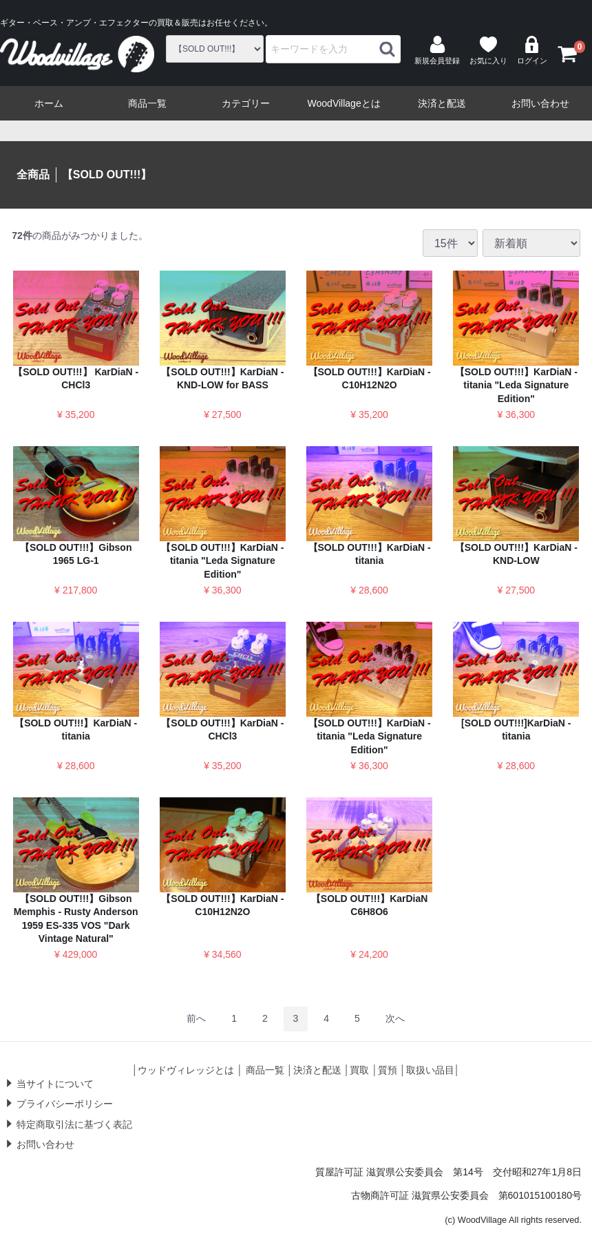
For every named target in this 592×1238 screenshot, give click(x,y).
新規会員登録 (437, 50)
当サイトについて (55, 1083)
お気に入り (488, 50)
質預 (387, 1070)
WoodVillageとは (344, 103)
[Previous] (196, 1019)
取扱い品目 (430, 1070)
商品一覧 (147, 103)
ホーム (48, 103)
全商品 (33, 174)
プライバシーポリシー (65, 1103)
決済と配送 (442, 103)
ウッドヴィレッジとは (186, 1070)
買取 (359, 1070)
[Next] (395, 1019)
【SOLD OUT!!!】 (107, 174)
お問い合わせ (540, 103)
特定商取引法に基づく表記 (74, 1123)
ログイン (532, 50)
